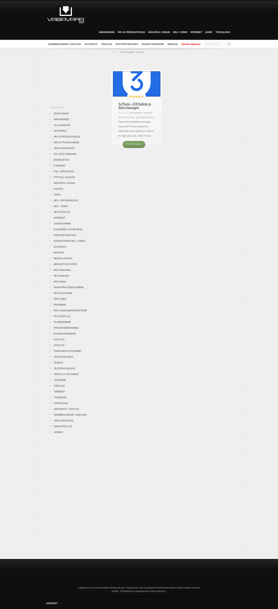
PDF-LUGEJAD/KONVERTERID (70, 310)
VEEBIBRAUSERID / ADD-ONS (64, 44)
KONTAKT (52, 603)
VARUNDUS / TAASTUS (66, 409)
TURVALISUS (222, 32)
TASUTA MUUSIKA (64, 357)
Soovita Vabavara (190, 44)
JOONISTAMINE (62, 223)
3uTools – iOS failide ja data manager (134, 106)
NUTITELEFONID (126, 117)
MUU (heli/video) (62, 270)
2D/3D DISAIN (61, 113)
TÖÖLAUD (106, 44)
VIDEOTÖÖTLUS (63, 426)
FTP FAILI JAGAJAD (64, 177)
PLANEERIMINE (62, 322)
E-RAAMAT (59, 165)
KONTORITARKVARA (126, 44)
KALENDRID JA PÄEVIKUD (68, 229)
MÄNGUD (173, 44)
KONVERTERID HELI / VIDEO (69, 241)
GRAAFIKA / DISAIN (159, 32)
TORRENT (59, 391)
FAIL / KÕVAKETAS (64, 171)
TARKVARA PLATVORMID (67, 351)
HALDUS (148, 113)
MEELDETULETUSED (65, 264)
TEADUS (58, 362)
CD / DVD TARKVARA (65, 154)
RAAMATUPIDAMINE (153, 44)
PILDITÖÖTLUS (62, 316)
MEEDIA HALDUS (63, 258)
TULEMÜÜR (60, 397)
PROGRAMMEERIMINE (66, 328)
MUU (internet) (61, 275)
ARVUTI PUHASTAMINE (66, 142)
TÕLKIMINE (60, 380)
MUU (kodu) (60, 281)
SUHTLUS (59, 339)
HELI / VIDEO (180, 32)
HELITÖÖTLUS (62, 212)
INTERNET (196, 32)
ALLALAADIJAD (62, 125)
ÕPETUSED (60, 299)
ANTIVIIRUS (90, 44)
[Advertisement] (159, 14)
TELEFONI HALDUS (145, 117)
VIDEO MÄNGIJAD (64, 420)
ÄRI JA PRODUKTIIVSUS (131, 32)
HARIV (208, 32)
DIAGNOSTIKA (62, 160)
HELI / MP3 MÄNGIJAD (66, 200)
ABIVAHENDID (106, 32)
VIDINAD (58, 432)
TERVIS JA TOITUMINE (66, 374)
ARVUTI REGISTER (64, 148)
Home (114, 52)
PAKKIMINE (60, 304)
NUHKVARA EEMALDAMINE (69, 287)
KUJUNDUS (60, 246)
